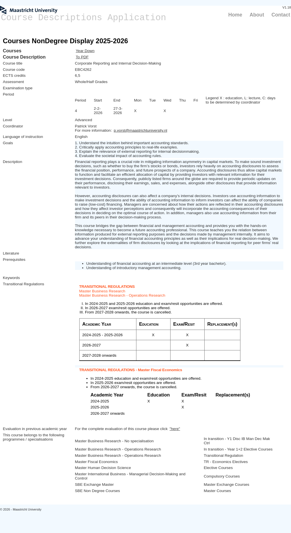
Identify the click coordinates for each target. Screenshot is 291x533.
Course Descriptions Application (83, 18)
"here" (175, 429)
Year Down (85, 51)
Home (235, 15)
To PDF (82, 57)
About (257, 15)
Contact (280, 15)
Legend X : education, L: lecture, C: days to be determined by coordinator (241, 100)
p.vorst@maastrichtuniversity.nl (140, 130)
